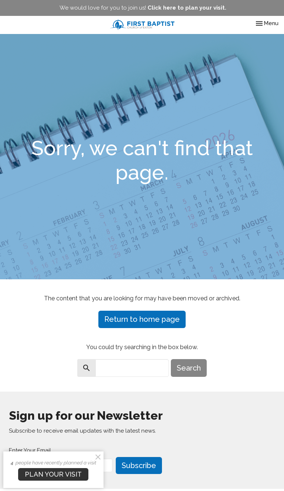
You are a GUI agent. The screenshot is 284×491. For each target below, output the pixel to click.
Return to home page (142, 319)
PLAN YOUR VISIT (53, 474)
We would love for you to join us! (143, 7)
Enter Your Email (30, 450)
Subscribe (139, 465)
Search (189, 368)
